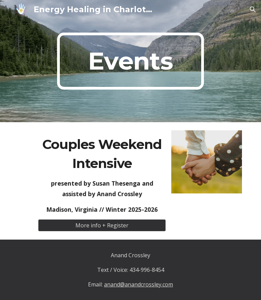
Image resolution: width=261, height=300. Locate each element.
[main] (130, 61)
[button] (253, 9)
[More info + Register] (101, 225)
